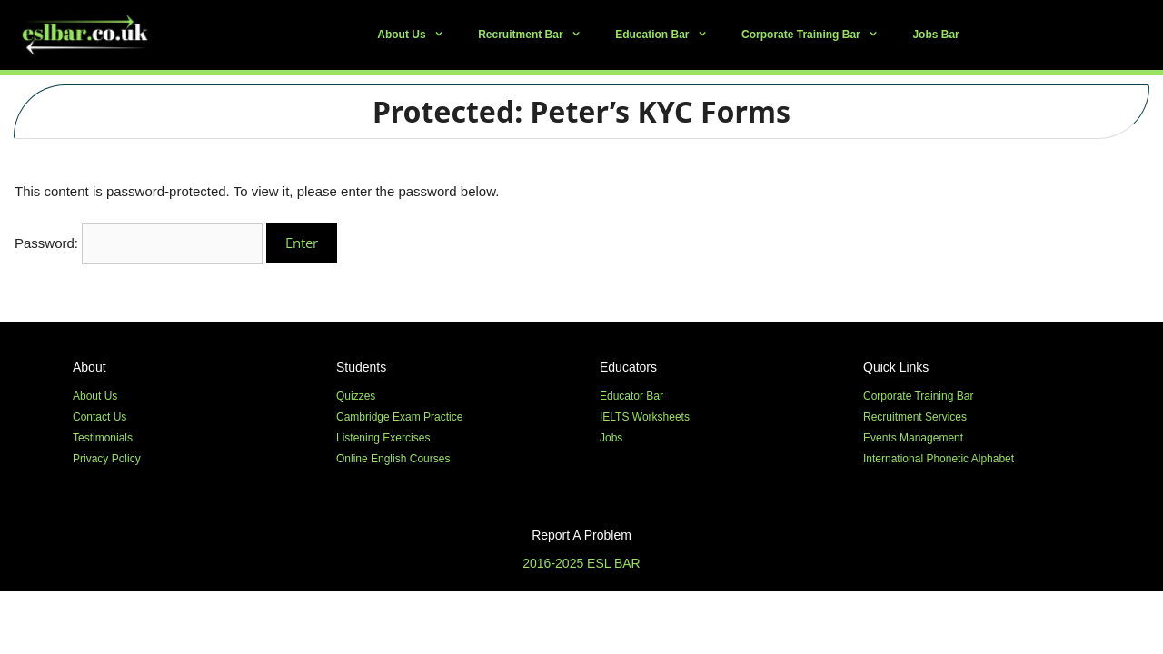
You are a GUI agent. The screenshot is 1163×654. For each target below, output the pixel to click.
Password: (139, 243)
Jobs (611, 437)
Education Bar (669, 35)
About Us (419, 35)
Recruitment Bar (538, 35)
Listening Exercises (383, 437)
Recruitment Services (915, 417)
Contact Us (99, 417)
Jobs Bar (935, 34)
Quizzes (355, 396)
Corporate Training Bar (818, 35)
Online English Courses (393, 458)
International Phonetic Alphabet (938, 458)
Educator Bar (631, 396)
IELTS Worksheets (645, 417)
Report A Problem (581, 535)
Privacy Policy (107, 458)
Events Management (913, 437)
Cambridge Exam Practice (399, 417)
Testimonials (103, 437)
